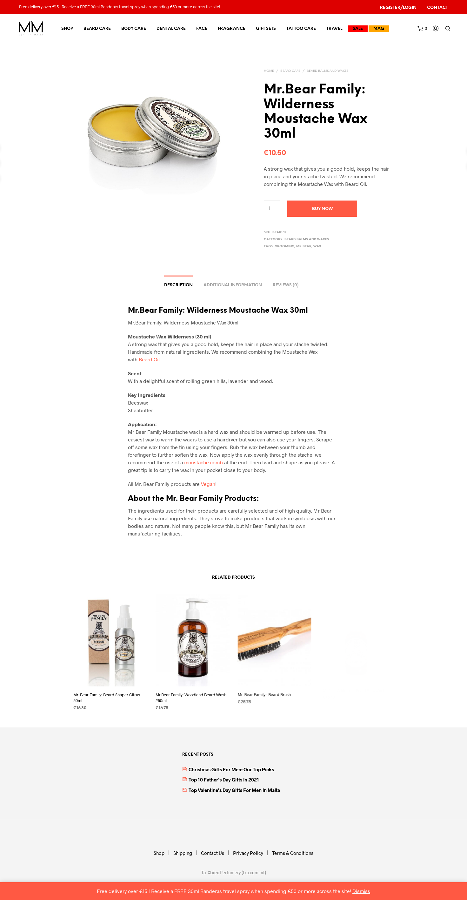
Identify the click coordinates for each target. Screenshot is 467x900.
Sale (358, 29)
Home (269, 71)
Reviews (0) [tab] (285, 285)
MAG (378, 29)
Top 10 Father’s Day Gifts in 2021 (224, 779)
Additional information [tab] (232, 285)
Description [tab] (178, 285)
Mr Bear (303, 246)
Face (201, 29)
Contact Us (212, 853)
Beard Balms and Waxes (327, 71)
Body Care (133, 29)
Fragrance (231, 29)
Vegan (208, 484)
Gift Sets (266, 29)
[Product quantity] (272, 209)
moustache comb (203, 462)
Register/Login (398, 8)
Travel (334, 29)
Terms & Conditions (292, 853)
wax (317, 246)
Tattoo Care (301, 29)
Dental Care (171, 29)
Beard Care (97, 29)
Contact (437, 8)
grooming (284, 246)
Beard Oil (149, 359)
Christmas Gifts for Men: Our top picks (231, 769)
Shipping (182, 853)
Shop (67, 29)
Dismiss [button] (361, 891)
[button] (422, 28)
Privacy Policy (248, 853)
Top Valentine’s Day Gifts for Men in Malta (234, 790)
